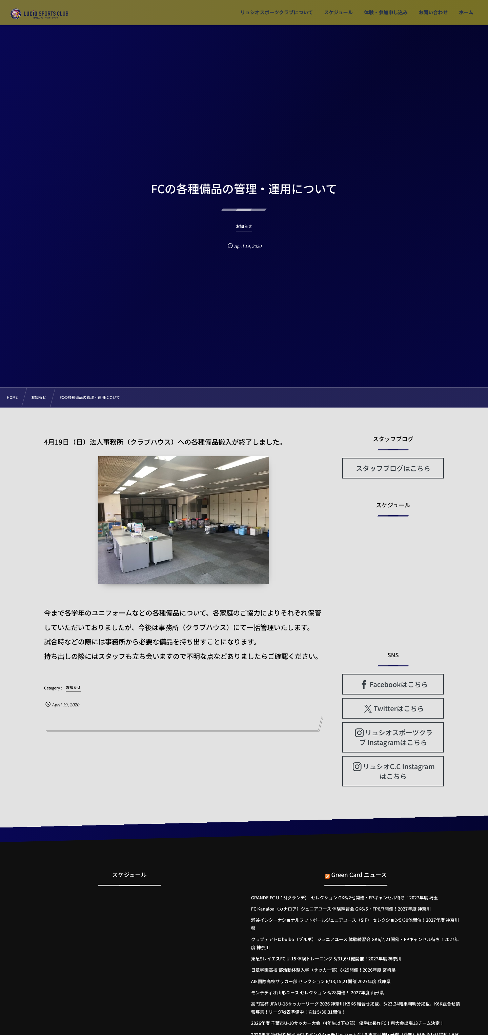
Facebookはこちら (399, 684)
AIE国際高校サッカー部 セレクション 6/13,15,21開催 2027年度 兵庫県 (321, 981)
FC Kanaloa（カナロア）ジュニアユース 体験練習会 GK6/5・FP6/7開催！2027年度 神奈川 (341, 908)
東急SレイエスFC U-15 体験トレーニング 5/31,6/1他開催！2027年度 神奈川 (326, 958)
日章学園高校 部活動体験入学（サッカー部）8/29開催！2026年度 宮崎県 (323, 969)
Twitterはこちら (399, 708)
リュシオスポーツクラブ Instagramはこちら (396, 737)
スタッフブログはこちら (393, 468)
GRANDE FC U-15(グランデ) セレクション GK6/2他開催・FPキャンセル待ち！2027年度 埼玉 (344, 897)
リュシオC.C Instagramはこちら (398, 771)
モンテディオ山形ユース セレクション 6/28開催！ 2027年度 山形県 (317, 992)
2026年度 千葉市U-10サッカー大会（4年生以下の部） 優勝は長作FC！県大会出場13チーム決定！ (347, 1023)
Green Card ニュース (359, 868)
